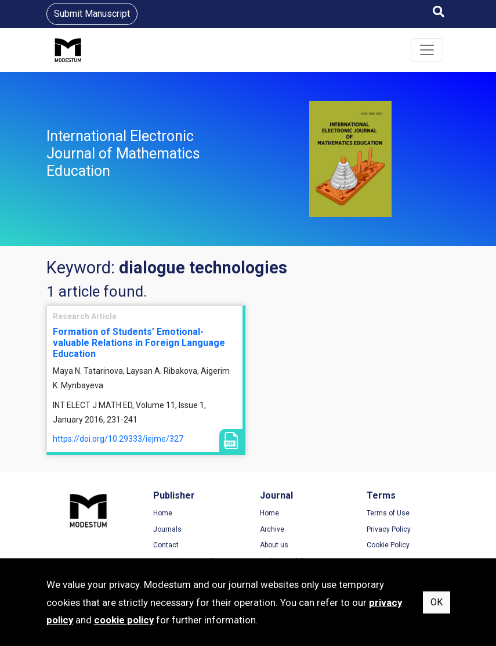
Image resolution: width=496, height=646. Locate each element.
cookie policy (124, 620)
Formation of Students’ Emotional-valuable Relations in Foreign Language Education (139, 342)
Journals (167, 529)
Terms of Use (388, 513)
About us (274, 545)
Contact (166, 545)
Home (162, 513)
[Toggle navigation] (427, 50)
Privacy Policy (389, 529)
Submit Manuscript (92, 13)
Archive (272, 529)
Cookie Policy (388, 545)
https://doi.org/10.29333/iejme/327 (118, 438)
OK (436, 602)
